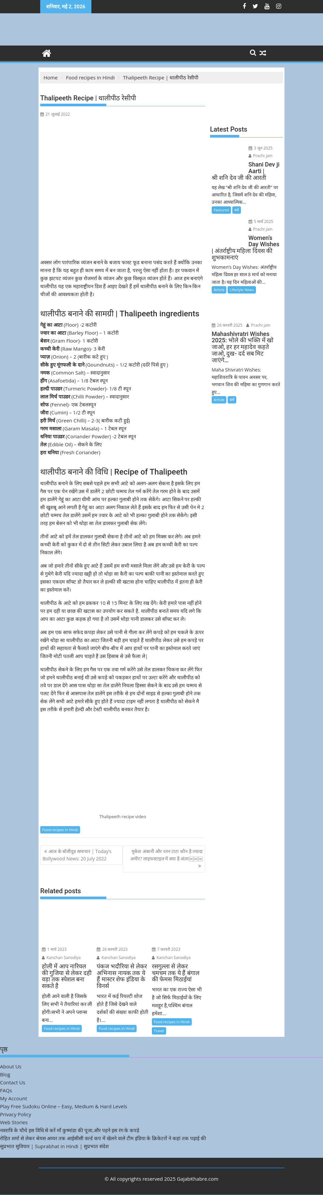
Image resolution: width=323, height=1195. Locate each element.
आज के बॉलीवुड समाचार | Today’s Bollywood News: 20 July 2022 (77, 855)
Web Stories (14, 1122)
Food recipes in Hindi (60, 829)
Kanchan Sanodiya (61, 957)
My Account (13, 1098)
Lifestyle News (242, 282)
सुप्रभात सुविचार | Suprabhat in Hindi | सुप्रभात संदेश (54, 1146)
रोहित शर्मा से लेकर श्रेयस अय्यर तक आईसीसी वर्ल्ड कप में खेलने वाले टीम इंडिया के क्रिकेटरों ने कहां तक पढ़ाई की (103, 1138)
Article (219, 282)
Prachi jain (258, 156)
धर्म (236, 209)
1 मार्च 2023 (54, 949)
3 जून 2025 (259, 148)
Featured (221, 209)
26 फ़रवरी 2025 (262, 294)
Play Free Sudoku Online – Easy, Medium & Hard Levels (63, 1106)
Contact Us (12, 1082)
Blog (5, 1074)
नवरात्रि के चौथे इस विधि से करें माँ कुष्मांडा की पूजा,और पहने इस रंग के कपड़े (69, 1130)
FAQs (6, 1090)
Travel (159, 1030)
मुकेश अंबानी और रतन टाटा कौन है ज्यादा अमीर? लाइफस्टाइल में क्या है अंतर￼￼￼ (166, 855)
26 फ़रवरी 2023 (112, 949)
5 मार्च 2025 (259, 221)
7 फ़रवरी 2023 (166, 949)
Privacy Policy (15, 1114)
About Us (10, 1066)
